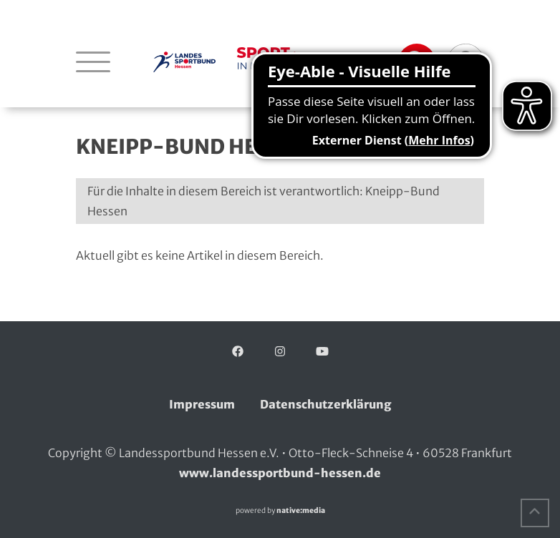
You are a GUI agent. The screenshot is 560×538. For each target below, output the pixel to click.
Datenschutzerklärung (326, 404)
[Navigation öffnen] (93, 61)
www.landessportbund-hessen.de (280, 473)
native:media (300, 510)
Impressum (202, 404)
